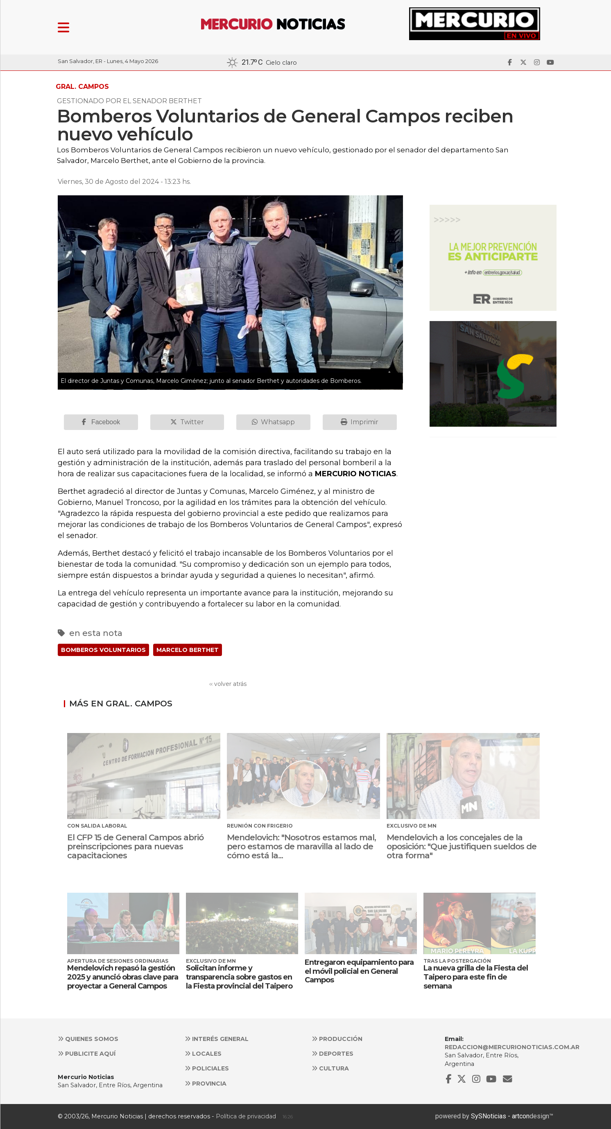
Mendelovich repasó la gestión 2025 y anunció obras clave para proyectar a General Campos (122, 977)
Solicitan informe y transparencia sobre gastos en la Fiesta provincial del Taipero (239, 977)
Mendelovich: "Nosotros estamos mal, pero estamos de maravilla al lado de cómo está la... (301, 846)
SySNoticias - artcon (500, 1116)
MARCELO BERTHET (187, 650)
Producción (337, 1039)
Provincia (205, 1083)
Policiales (207, 1068)
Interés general (217, 1039)
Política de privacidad (246, 1116)
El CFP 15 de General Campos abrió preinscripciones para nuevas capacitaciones (135, 846)
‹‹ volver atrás (228, 684)
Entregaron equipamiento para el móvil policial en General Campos (359, 971)
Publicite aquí (86, 1053)
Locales (203, 1053)
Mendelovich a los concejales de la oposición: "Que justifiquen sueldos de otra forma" (461, 846)
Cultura (330, 1068)
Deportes (332, 1053)
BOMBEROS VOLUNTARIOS (103, 650)
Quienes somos (88, 1039)
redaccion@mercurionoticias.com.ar (512, 1047)
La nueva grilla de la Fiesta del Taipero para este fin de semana (475, 977)
